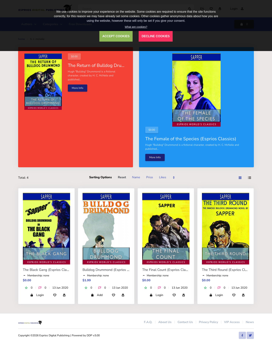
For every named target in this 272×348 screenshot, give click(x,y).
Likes (162, 177)
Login (37, 295)
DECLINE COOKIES (156, 36)
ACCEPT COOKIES (116, 36)
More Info (77, 88)
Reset (122, 177)
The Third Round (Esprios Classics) (229, 269)
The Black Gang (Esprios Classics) (49, 269)
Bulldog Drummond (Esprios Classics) (112, 269)
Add (97, 295)
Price (149, 177)
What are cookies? (136, 26)
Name (136, 177)
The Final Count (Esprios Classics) (168, 269)
